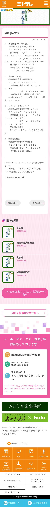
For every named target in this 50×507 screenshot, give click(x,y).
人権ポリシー (12, 487)
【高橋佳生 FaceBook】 (15, 177)
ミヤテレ (25, 4)
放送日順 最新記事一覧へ (25, 313)
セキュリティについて (37, 474)
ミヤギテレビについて (12, 474)
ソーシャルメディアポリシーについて (37, 480)
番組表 (4, 4)
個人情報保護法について (12, 480)
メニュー (46, 4)
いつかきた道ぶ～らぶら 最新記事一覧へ (25, 293)
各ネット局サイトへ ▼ (12, 492)
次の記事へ (37, 203)
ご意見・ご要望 (37, 487)
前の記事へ (12, 203)
